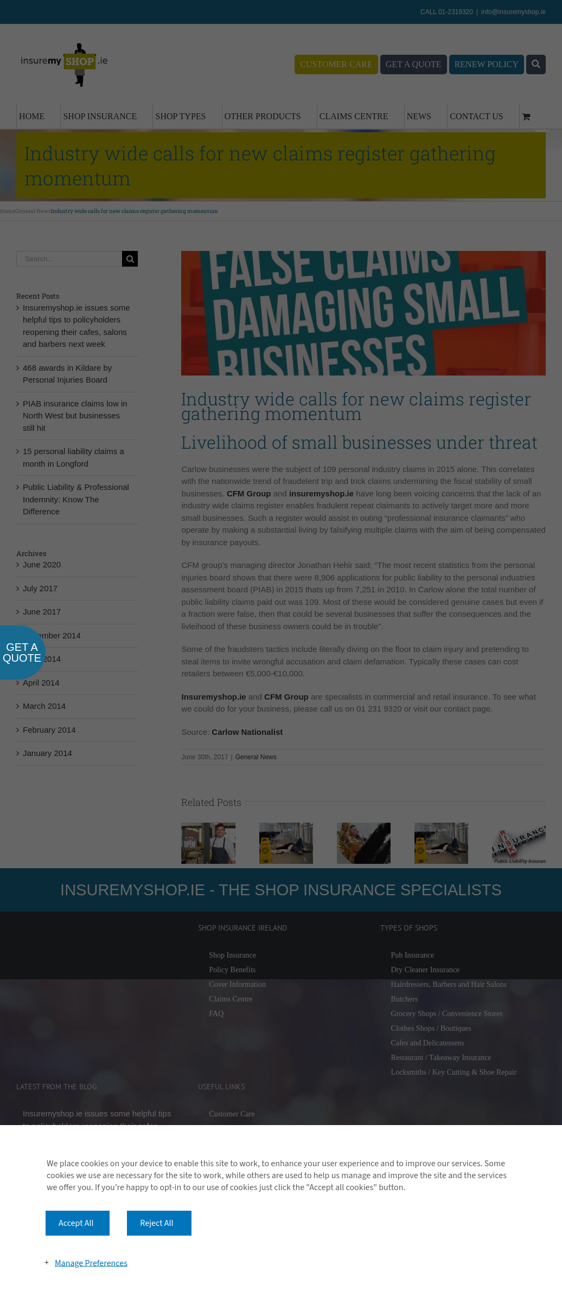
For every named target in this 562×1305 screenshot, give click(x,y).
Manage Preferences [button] (91, 1263)
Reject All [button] (156, 1223)
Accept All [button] (76, 1223)
